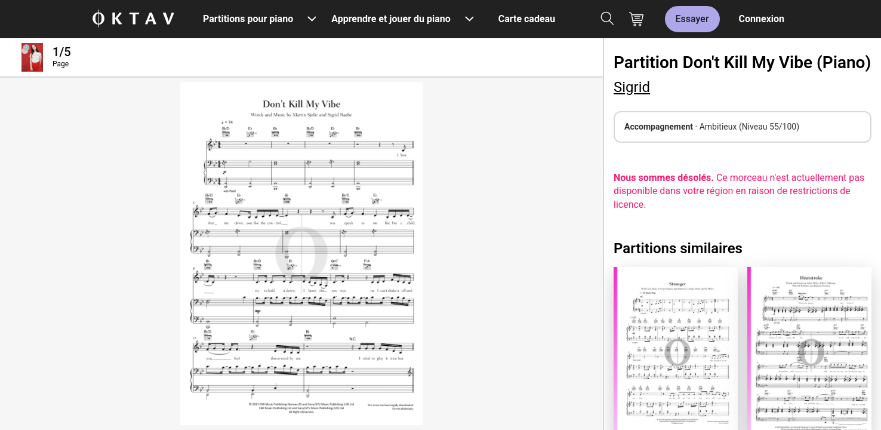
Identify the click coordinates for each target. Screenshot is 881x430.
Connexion (761, 18)
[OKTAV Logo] (133, 19)
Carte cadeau (526, 18)
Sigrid (632, 87)
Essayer (692, 18)
